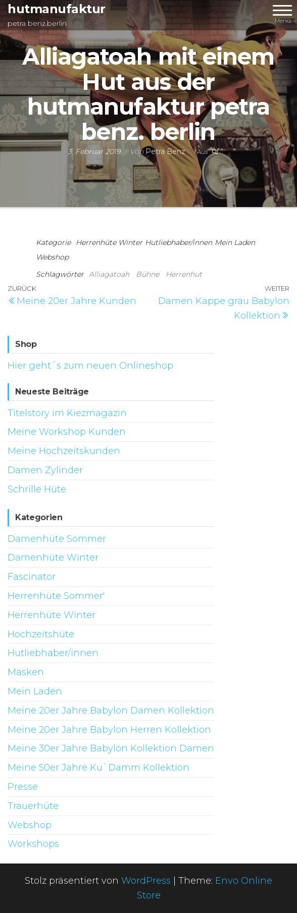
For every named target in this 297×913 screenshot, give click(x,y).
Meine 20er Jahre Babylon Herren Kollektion (109, 729)
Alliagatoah (109, 274)
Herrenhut (184, 274)
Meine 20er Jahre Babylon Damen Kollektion (111, 710)
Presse (23, 786)
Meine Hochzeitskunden (64, 450)
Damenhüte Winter (53, 557)
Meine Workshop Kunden (67, 431)
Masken (26, 672)
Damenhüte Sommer (57, 538)
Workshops (33, 843)
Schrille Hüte (37, 489)
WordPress (146, 880)
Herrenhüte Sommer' (56, 595)
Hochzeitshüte (41, 634)
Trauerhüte (33, 805)
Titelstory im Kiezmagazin (67, 413)
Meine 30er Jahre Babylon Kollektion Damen (111, 748)
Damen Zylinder (45, 470)
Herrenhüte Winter (109, 242)
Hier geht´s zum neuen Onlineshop (90, 365)
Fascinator (32, 576)
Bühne (147, 274)
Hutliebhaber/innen (178, 242)
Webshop (52, 257)
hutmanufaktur (57, 9)
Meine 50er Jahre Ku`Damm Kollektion (98, 767)
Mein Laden (235, 242)
